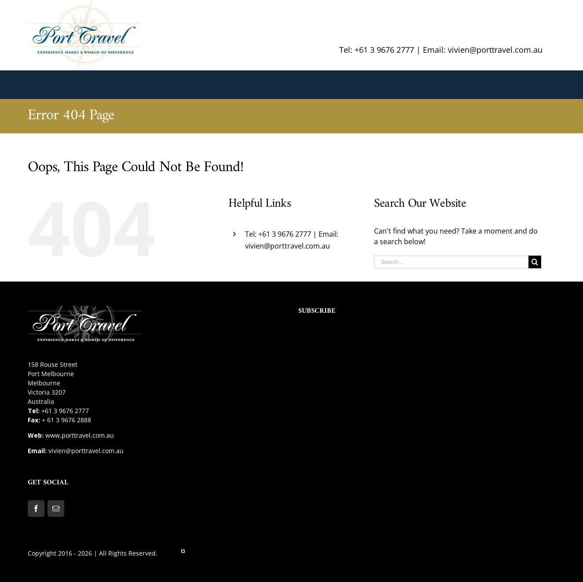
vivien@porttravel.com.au (86, 451)
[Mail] (56, 508)
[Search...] (451, 262)
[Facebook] (36, 508)
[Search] (534, 262)
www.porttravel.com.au (79, 435)
